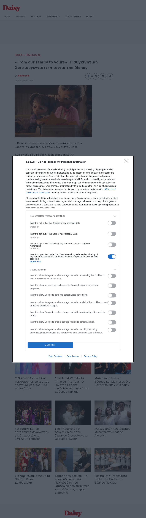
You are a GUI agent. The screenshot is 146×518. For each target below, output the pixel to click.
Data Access (73, 356)
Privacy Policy (90, 356)
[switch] (112, 223)
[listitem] (73, 216)
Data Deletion (55, 356)
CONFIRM (50, 345)
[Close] (127, 162)
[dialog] (73, 259)
